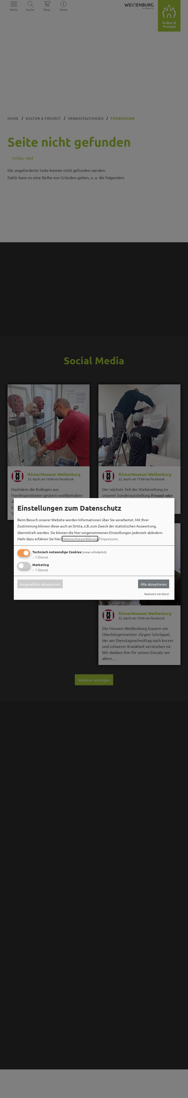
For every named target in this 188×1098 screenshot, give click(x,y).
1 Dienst (40, 557)
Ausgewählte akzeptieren (40, 584)
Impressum (109, 538)
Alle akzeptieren (154, 584)
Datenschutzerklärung (80, 538)
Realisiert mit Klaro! (156, 594)
